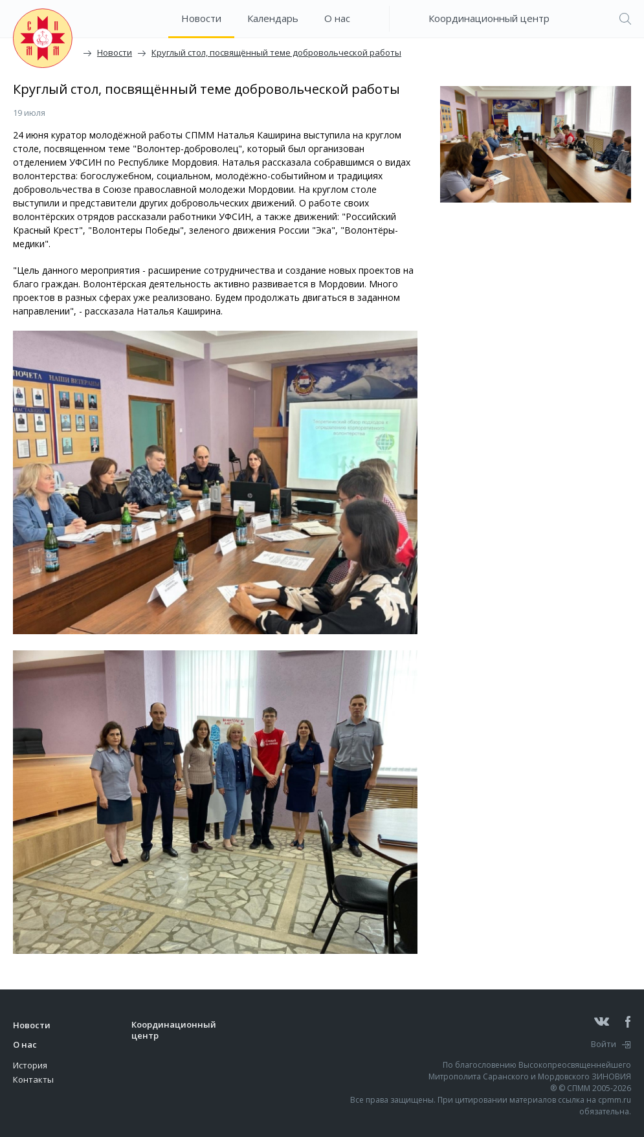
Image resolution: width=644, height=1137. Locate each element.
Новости (201, 18)
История (30, 1065)
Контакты (33, 1079)
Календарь (272, 18)
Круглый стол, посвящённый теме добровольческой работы (276, 52)
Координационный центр (489, 18)
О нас (337, 18)
